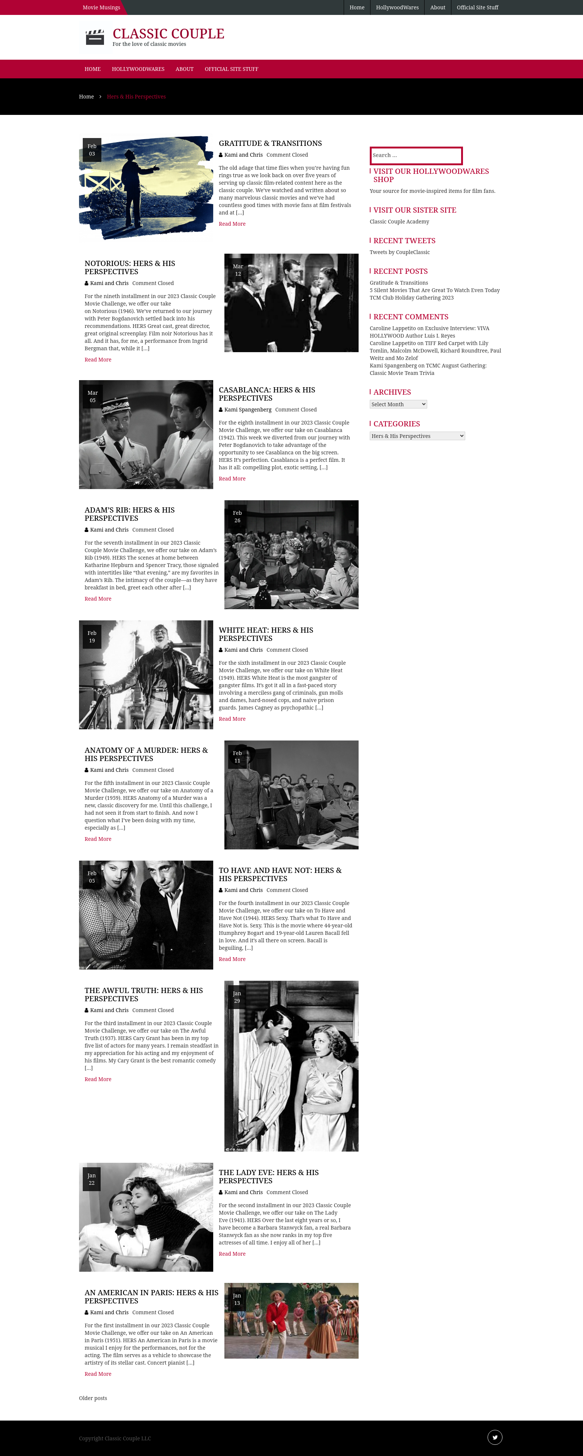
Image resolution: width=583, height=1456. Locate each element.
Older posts (93, 1398)
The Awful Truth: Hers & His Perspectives (144, 994)
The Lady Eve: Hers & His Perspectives (269, 1176)
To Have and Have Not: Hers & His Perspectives (280, 874)
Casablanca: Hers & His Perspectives (267, 394)
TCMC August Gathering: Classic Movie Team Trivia (428, 369)
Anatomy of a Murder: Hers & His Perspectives (146, 754)
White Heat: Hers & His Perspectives (266, 634)
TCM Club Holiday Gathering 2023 (412, 297)
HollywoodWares (397, 7)
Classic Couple (168, 33)
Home (357, 7)
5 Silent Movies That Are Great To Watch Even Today (435, 290)
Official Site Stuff (477, 7)
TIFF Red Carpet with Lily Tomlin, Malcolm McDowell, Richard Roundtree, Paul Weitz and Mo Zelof (435, 350)
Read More (232, 223)
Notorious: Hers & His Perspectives (130, 267)
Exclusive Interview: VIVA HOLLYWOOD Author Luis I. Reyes (429, 332)
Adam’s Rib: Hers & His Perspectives (130, 514)
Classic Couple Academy (399, 221)
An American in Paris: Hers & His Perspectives (151, 1296)
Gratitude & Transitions (270, 143)
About (437, 7)
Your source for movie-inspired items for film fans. (432, 190)
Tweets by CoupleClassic (400, 252)
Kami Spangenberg (247, 409)
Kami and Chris (243, 154)
